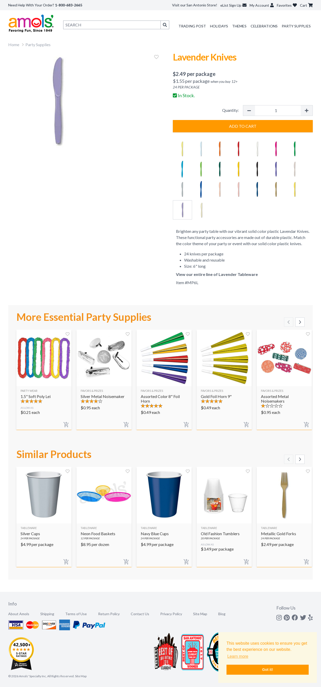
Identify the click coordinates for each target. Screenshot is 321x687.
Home (13, 44)
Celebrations (264, 26)
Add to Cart (243, 126)
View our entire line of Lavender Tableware (217, 274)
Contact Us (140, 614)
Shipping (47, 614)
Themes (239, 26)
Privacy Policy (171, 614)
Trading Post (192, 26)
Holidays (219, 26)
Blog (221, 614)
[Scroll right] (300, 322)
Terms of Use (76, 614)
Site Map (200, 614)
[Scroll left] (288, 322)
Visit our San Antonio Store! (194, 5)
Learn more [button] (237, 656)
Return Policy (109, 614)
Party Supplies (296, 26)
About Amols (18, 614)
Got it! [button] (267, 670)
